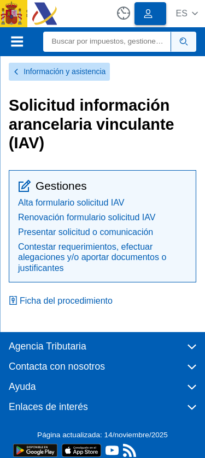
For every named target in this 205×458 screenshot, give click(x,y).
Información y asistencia (59, 71)
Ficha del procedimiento (61, 300)
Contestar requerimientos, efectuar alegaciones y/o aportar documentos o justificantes (92, 257)
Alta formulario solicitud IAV (71, 202)
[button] (186, 13)
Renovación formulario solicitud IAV (86, 217)
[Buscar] (107, 42)
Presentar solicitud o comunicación (85, 232)
